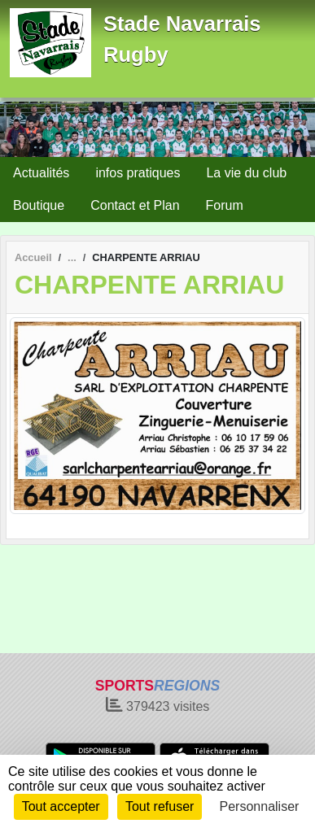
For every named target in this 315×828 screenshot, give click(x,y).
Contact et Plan (134, 205)
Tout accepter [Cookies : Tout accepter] (61, 806)
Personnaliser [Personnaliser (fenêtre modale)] (260, 806)
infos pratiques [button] (137, 173)
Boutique (38, 205)
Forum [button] (224, 205)
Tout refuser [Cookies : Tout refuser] (159, 806)
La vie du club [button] (246, 173)
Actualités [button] (41, 173)
